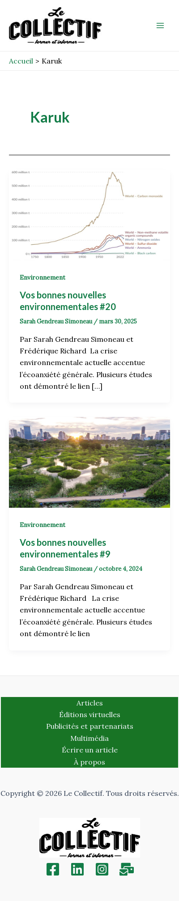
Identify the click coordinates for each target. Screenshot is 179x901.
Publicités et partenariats (89, 726)
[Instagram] (102, 869)
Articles (90, 702)
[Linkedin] (77, 869)
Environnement (42, 277)
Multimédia (89, 738)
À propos (89, 761)
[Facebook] (53, 869)
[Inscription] (126, 869)
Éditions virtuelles (89, 714)
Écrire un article (90, 749)
